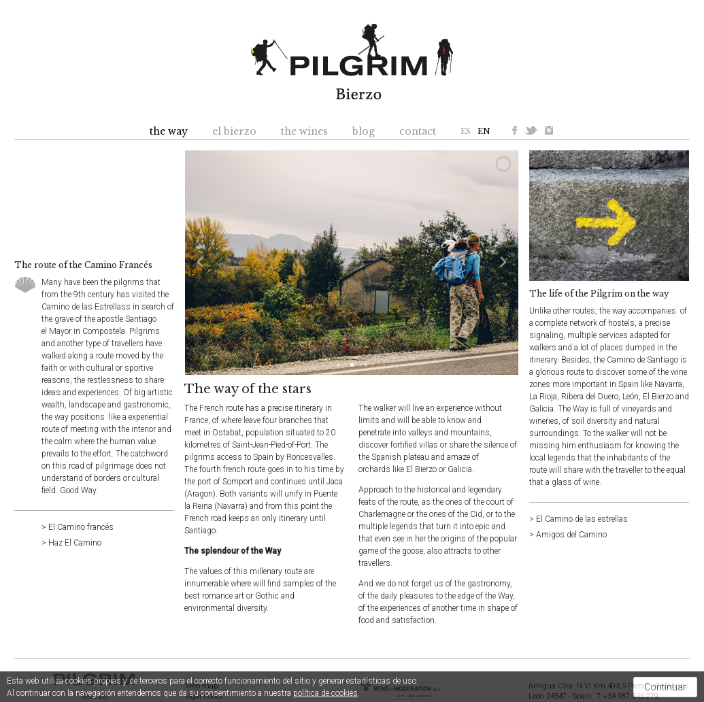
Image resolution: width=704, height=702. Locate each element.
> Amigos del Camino (568, 534)
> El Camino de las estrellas (578, 519)
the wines (304, 131)
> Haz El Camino (71, 543)
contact (417, 131)
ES (465, 131)
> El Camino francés (77, 527)
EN (483, 131)
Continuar (665, 687)
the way (169, 131)
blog (363, 131)
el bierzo (234, 131)
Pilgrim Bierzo (352, 61)
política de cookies (325, 693)
